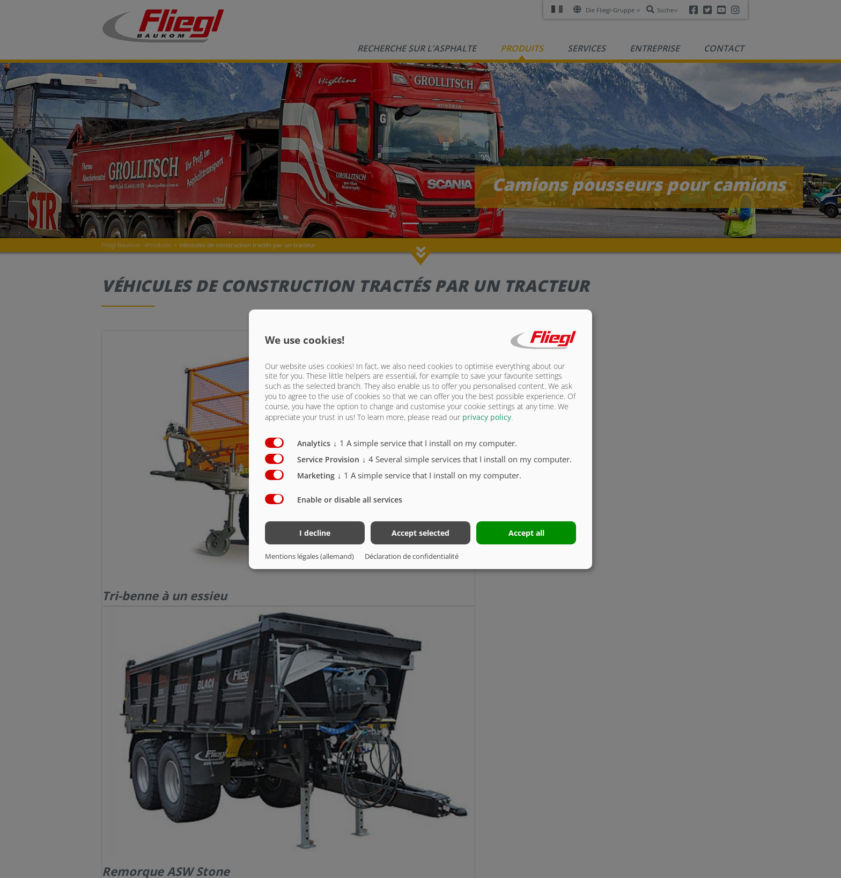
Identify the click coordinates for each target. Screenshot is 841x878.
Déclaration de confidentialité (412, 556)
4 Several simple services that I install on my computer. (467, 459)
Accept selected (420, 533)
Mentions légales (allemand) (309, 556)
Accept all (526, 533)
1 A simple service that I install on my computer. (425, 443)
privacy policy (486, 417)
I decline (314, 533)
